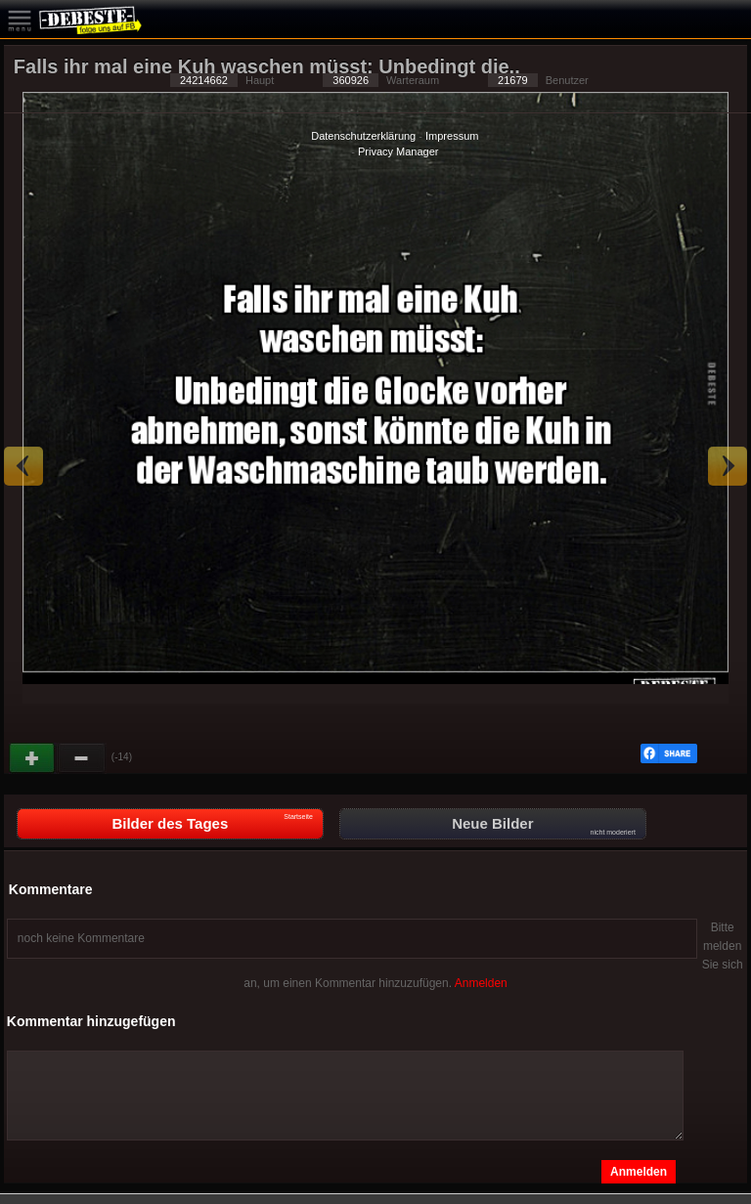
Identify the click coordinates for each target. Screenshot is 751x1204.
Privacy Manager (398, 151)
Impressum (451, 136)
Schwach (82, 758)
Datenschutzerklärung (363, 136)
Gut (33, 758)
